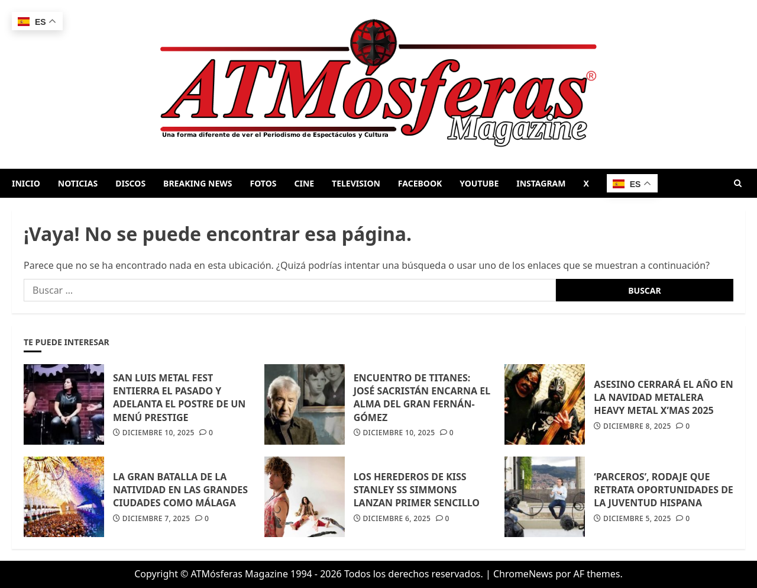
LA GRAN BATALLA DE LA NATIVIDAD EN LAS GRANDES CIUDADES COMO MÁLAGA (180, 490)
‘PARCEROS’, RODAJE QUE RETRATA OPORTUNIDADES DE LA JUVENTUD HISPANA (663, 490)
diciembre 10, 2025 (158, 433)
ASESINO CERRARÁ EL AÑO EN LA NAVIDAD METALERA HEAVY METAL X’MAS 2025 (663, 397)
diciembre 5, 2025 (637, 518)
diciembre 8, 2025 (637, 426)
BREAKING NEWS (197, 183)
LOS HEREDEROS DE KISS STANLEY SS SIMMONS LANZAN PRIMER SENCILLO (417, 490)
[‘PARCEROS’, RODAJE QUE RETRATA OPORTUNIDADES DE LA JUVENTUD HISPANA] (544, 497)
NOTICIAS (78, 183)
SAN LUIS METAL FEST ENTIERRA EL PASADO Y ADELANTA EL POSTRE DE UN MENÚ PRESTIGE (179, 397)
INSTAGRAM (540, 183)
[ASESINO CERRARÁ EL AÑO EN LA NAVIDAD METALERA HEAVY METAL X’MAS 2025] (544, 404)
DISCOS (130, 183)
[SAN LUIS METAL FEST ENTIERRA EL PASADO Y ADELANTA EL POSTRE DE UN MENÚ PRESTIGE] (64, 404)
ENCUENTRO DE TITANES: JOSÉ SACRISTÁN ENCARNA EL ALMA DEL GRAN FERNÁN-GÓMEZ (422, 397)
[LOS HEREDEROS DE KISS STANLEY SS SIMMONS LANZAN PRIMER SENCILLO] (304, 497)
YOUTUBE (479, 183)
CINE (304, 183)
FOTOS (263, 183)
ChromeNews (523, 573)
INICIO (26, 183)
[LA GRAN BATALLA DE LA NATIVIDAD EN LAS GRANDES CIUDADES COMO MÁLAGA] (64, 497)
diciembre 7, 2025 (156, 518)
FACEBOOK (420, 183)
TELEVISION (356, 183)
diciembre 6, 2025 (397, 518)
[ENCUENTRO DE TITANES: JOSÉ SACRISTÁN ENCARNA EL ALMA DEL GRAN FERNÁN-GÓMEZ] (304, 404)
